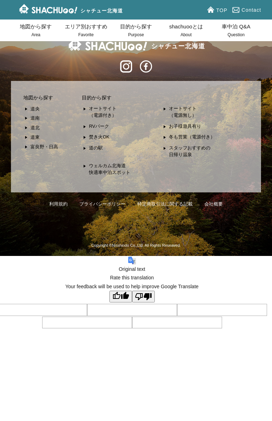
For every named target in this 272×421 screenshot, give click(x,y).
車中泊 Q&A (236, 31)
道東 (35, 137)
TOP (218, 9)
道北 (35, 127)
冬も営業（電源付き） (192, 137)
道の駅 (96, 148)
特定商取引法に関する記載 (165, 204)
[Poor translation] (143, 296)
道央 (35, 108)
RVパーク (99, 126)
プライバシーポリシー (102, 204)
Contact (247, 10)
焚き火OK (99, 137)
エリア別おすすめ (86, 31)
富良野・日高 (44, 146)
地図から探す (36, 31)
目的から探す (136, 31)
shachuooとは (186, 31)
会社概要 (213, 204)
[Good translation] (120, 296)
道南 (35, 118)
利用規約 (58, 204)
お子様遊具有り (185, 126)
